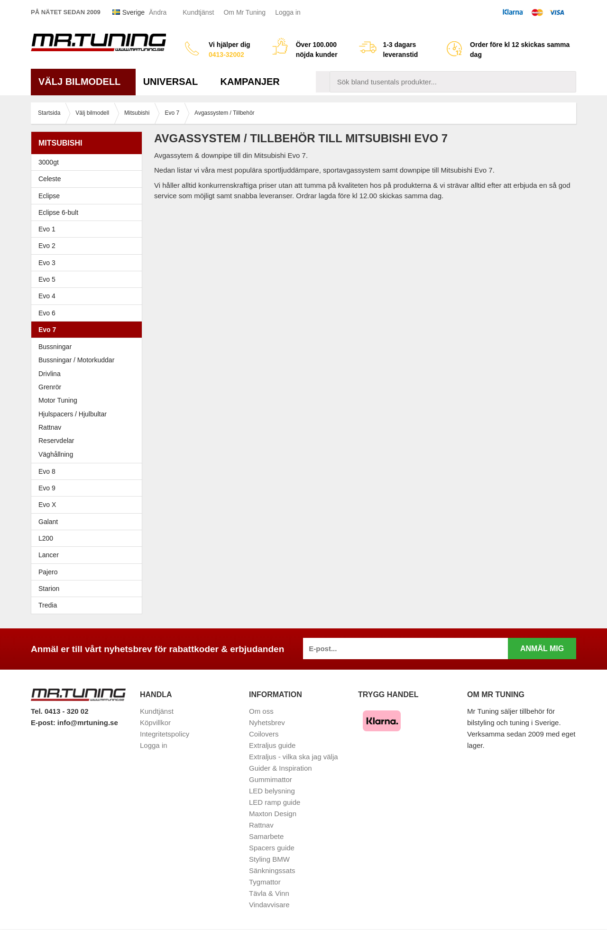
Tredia (47, 605)
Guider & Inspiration (280, 768)
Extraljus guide (272, 745)
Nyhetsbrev (267, 722)
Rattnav (49, 427)
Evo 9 (88, 488)
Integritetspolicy (164, 734)
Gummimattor (270, 779)
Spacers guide (271, 848)
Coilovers (264, 734)
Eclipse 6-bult (88, 212)
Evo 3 (88, 263)
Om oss (261, 711)
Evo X (88, 504)
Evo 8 (88, 471)
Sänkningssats (272, 870)
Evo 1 (88, 229)
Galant (88, 521)
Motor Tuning (88, 400)
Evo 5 (88, 279)
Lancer (88, 555)
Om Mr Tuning (244, 12)
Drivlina (49, 374)
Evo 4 (88, 296)
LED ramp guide (274, 802)
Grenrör (49, 387)
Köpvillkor (155, 722)
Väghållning (55, 454)
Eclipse (88, 196)
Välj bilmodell (83, 81)
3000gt (88, 162)
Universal (174, 81)
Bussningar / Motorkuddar (76, 360)
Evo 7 (88, 329)
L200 (45, 538)
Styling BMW (269, 859)
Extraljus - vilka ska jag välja (293, 757)
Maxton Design (272, 814)
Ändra (157, 12)
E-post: (44, 722)
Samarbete (266, 836)
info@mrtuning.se (87, 722)
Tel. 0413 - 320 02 (59, 711)
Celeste (49, 179)
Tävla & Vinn (269, 893)
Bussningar (55, 346)
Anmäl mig (542, 649)
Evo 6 (88, 313)
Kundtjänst (198, 12)
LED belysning (272, 791)
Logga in (288, 12)
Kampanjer (250, 81)
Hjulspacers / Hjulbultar (72, 414)
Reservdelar (56, 440)
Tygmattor (265, 882)
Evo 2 (88, 245)
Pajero (47, 572)
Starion (48, 588)
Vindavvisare (269, 905)
